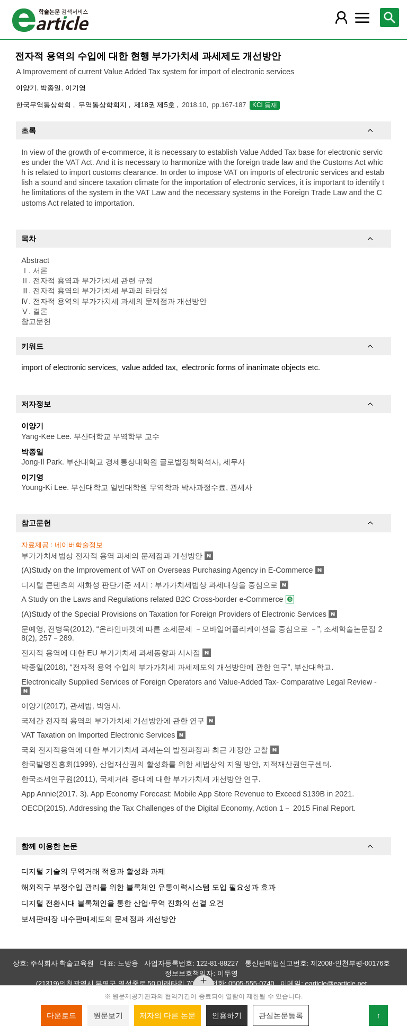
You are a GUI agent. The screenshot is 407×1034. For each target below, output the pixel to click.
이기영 (75, 88)
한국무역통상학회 (44, 105)
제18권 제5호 (155, 105)
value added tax (149, 367)
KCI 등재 (264, 105)
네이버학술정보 (79, 545)
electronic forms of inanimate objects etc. (251, 367)
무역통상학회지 (103, 105)
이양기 (26, 88)
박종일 (50, 88)
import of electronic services (68, 367)
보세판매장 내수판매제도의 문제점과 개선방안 (98, 919)
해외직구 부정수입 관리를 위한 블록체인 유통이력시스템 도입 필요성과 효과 (148, 887)
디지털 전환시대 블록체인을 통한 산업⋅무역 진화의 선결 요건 (122, 903)
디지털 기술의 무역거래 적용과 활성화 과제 (93, 871)
